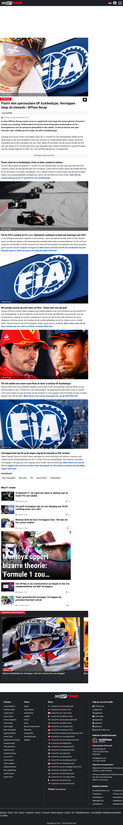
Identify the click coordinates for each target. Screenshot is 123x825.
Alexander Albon (10, 733)
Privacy (10, 812)
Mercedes (28, 235)
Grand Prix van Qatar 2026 (59, 780)
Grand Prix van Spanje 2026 (60, 757)
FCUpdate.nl (97, 794)
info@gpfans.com (99, 758)
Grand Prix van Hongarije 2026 (61, 747)
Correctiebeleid (96, 812)
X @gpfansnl (97, 710)
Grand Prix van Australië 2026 (60, 706)
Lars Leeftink (7, 113)
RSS (15, 812)
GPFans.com (118, 794)
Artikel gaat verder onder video (44, 155)
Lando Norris (8, 713)
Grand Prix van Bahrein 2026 (60, 716)
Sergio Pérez (8, 777)
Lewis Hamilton (9, 706)
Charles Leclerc (9, 710)
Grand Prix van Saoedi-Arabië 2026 (62, 720)
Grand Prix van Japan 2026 (60, 713)
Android (67, 812)
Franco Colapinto (10, 720)
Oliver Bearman (9, 747)
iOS (73, 812)
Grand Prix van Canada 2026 (60, 726)
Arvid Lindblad (9, 763)
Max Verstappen (8, 478)
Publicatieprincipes (82, 812)
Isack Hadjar (8, 726)
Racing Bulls (28, 733)
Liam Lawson (9, 760)
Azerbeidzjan (55, 478)
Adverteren (30, 812)
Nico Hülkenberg (10, 770)
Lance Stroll (8, 757)
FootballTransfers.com (100, 791)
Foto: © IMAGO (6, 95)
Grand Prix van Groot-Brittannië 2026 (63, 740)
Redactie (3, 812)
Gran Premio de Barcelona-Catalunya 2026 (65, 733)
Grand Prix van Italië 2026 (59, 753)
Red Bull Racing (30, 736)
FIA (31, 478)
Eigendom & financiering (112, 812)
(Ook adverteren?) (61, 789)
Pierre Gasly (8, 723)
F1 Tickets (4, 815)
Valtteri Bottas (9, 773)
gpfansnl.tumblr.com (101, 730)
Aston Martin (29, 710)
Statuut (38, 812)
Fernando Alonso (10, 753)
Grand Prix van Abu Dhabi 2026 (61, 784)
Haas (26, 723)
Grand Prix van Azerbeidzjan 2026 (62, 760)
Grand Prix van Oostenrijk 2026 (61, 736)
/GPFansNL (98, 716)
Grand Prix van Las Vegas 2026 (61, 777)
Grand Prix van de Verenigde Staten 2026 (65, 767)
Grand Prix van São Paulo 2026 (61, 773)
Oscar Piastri (41, 478)
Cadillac (27, 716)
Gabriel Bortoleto (10, 767)
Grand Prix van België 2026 (59, 743)
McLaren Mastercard (32, 726)
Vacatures (46, 812)
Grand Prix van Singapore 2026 (61, 763)
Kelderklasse (117, 801)
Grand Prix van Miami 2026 (59, 723)
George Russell (9, 743)
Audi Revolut (28, 713)
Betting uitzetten (57, 812)
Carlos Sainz (8, 736)
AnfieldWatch (97, 804)
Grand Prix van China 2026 (59, 710)
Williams (27, 740)
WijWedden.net (98, 801)
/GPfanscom (98, 706)
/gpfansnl (97, 723)
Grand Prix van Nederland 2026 (61, 750)
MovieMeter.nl (97, 797)
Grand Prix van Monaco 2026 (60, 730)
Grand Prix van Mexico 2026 (60, 770)
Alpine (26, 706)
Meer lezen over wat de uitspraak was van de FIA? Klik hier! (51, 396)
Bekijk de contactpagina (100, 780)
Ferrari (26, 720)
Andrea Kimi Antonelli (11, 740)
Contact (22, 812)
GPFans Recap (5, 99)
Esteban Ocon (9, 750)
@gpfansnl (97, 713)
